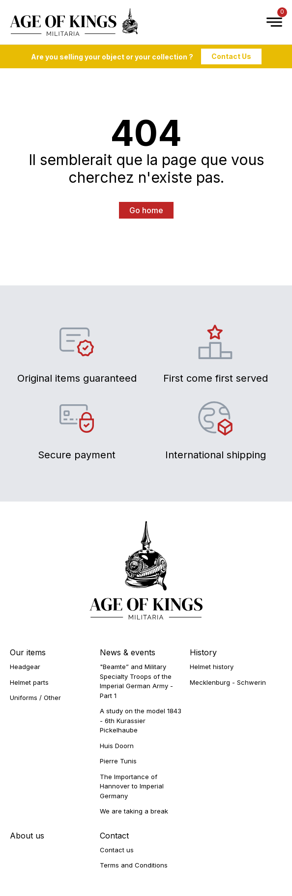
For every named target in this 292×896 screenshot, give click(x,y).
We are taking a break (134, 811)
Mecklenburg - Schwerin (228, 682)
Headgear (25, 667)
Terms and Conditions (134, 865)
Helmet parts (29, 682)
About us (27, 835)
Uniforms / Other (35, 697)
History (203, 652)
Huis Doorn (117, 746)
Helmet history (212, 667)
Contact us (117, 850)
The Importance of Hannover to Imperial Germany (132, 786)
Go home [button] (146, 210)
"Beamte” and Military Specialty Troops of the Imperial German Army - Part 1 (136, 681)
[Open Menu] (269, 22)
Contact (114, 835)
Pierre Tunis (118, 761)
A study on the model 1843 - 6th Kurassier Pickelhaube (140, 720)
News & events (127, 652)
